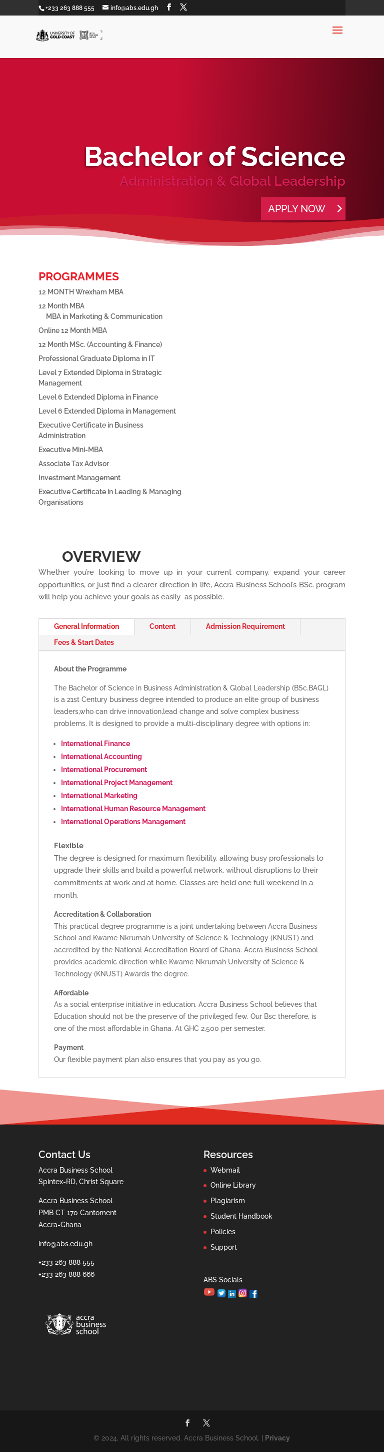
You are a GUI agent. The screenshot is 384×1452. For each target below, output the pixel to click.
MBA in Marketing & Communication (104, 316)
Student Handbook (241, 1216)
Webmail (225, 1170)
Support (223, 1247)
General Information (86, 626)
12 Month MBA (61, 306)
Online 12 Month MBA (72, 330)
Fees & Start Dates (84, 642)
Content (163, 626)
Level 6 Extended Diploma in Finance (98, 397)
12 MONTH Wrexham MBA (81, 292)
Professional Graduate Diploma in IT (96, 358)
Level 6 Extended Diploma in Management (107, 411)
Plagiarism (227, 1201)
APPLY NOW (297, 209)
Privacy (277, 1438)
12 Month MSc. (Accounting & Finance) (100, 344)
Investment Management (79, 478)
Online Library (233, 1185)
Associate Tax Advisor (73, 464)
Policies (223, 1232)
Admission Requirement (245, 626)
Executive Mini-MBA (70, 450)
